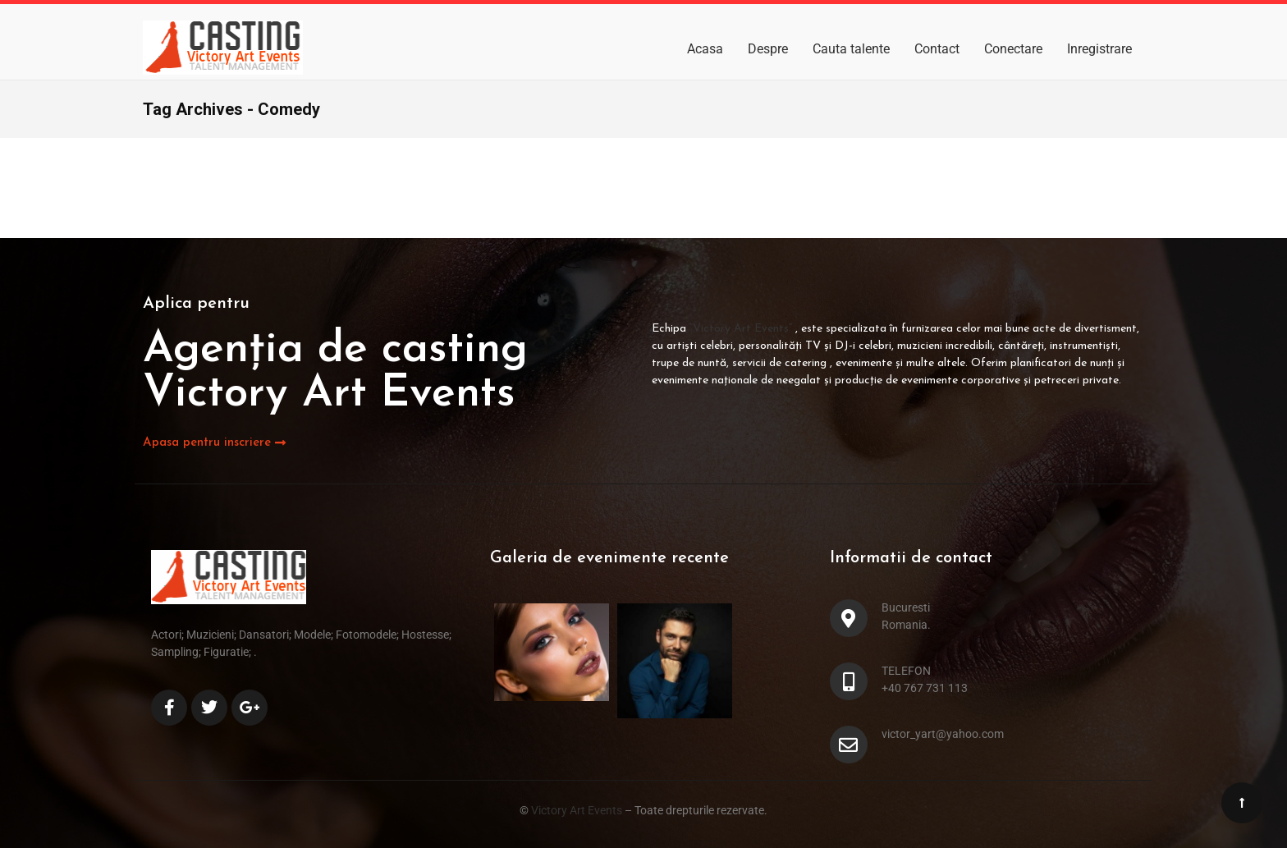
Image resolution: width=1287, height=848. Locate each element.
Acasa (705, 49)
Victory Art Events (575, 810)
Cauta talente (851, 49)
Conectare (1013, 49)
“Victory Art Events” (742, 329)
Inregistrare (1099, 49)
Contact (937, 49)
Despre (768, 49)
